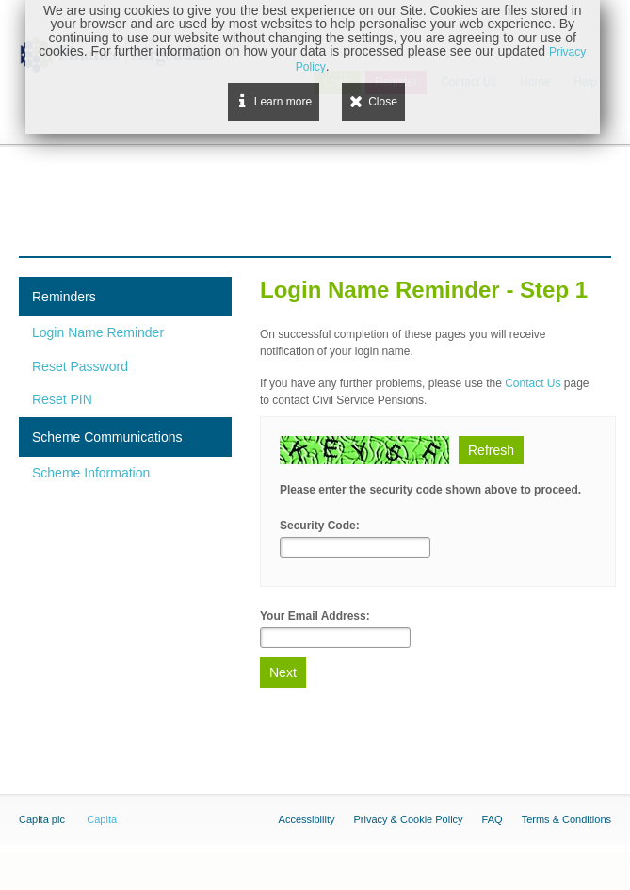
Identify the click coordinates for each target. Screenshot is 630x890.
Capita (102, 819)
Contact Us (532, 383)
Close (382, 101)
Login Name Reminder (98, 332)
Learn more (283, 101)
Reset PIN (62, 399)
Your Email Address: (315, 616)
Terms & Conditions (566, 819)
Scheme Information (91, 472)
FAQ (492, 819)
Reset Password (80, 366)
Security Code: (320, 525)
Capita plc (42, 819)
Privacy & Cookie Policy (407, 819)
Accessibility (307, 819)
